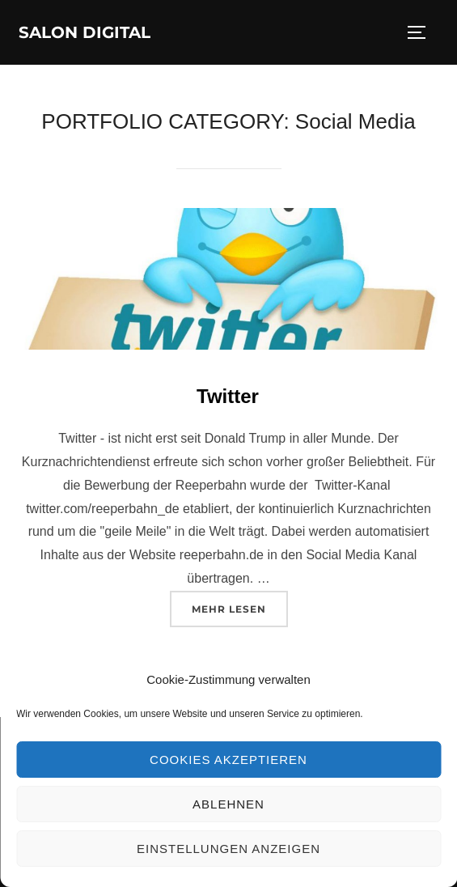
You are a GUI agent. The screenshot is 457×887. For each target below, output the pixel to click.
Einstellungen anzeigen (228, 848)
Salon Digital (84, 32)
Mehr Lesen (240, 607)
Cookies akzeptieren (228, 759)
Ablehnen (228, 804)
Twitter (228, 396)
